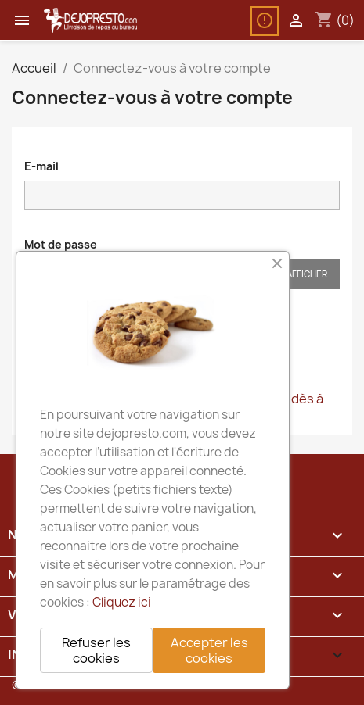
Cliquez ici (121, 602)
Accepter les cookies (209, 650)
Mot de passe (60, 244)
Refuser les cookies (96, 650)
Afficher (307, 274)
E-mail (41, 166)
